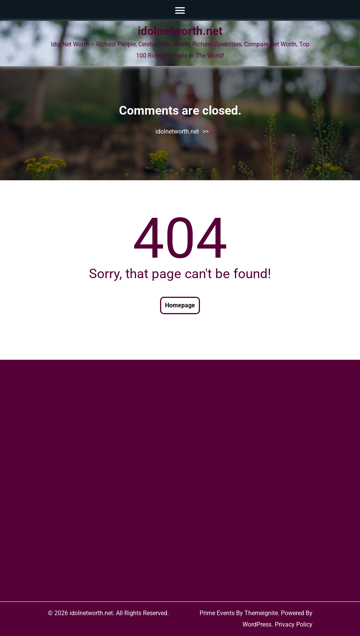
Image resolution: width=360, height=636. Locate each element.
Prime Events (217, 613)
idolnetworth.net (180, 31)
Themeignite (261, 613)
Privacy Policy (293, 624)
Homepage (180, 305)
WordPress (257, 624)
